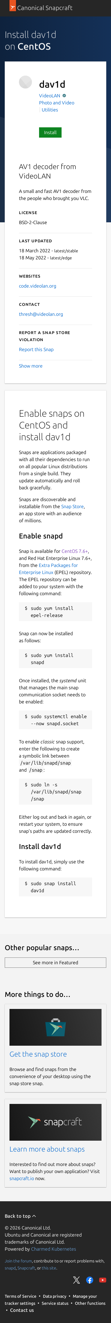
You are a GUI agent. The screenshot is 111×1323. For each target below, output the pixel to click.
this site (49, 1268)
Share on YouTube (102, 1280)
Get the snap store (38, 1054)
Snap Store (72, 506)
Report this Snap (36, 349)
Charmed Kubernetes (53, 1249)
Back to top (20, 1216)
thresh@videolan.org (41, 314)
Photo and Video (56, 102)
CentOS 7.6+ (75, 551)
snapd (10, 1268)
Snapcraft (26, 1268)
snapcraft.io (21, 1178)
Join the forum (18, 1261)
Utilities (50, 109)
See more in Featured (55, 962)
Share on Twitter (76, 1280)
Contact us (22, 1310)
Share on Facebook (89, 1280)
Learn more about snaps (47, 1149)
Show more (31, 365)
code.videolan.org (37, 285)
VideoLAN (50, 95)
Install (50, 132)
